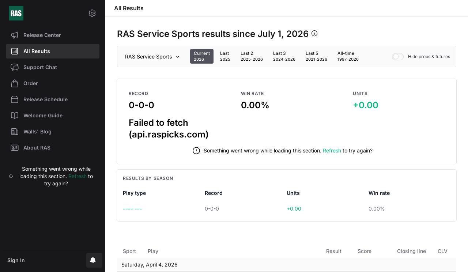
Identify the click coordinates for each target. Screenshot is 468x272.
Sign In (16, 260)
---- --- (132, 208)
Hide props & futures (421, 56)
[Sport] (153, 56)
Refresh (77, 176)
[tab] (202, 56)
